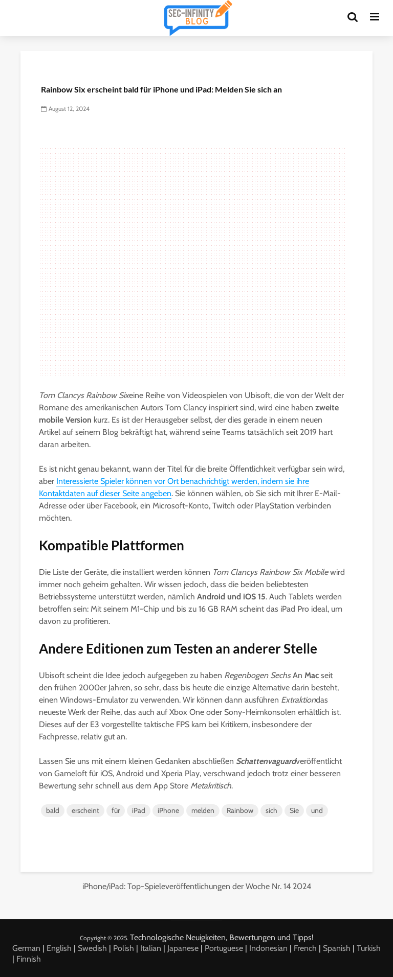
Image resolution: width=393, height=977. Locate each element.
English (59, 948)
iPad (138, 810)
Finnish (28, 959)
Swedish (92, 948)
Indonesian (268, 948)
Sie (294, 810)
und (317, 810)
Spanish (337, 948)
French (305, 948)
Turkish (369, 948)
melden (202, 810)
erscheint (85, 810)
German (26, 948)
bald (52, 810)
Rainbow (240, 810)
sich (271, 810)
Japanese (183, 948)
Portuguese (224, 948)
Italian (150, 948)
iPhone (168, 810)
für (116, 810)
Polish (123, 948)
